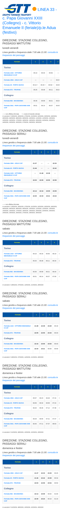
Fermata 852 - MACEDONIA (13, 101)
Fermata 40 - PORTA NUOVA (14, 85)
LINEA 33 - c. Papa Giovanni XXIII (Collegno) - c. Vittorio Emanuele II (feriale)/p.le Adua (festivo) (29, 20)
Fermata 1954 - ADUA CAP (13, 80)
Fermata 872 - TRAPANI (12, 90)
